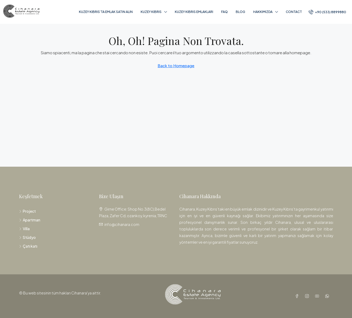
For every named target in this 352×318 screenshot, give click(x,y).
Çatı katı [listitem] (28, 246)
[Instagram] (308, 296)
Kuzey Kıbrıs (151, 12)
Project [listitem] (27, 211)
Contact (294, 12)
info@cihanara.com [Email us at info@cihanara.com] (121, 224)
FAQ (224, 12)
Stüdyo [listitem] (27, 237)
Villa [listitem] (24, 228)
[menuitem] (327, 12)
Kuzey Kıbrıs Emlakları (194, 12)
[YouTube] (318, 296)
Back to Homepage (176, 65)
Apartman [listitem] (29, 219)
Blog (240, 12)
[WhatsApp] (328, 296)
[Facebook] (298, 296)
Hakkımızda (263, 12)
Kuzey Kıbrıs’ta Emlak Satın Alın (106, 12)
